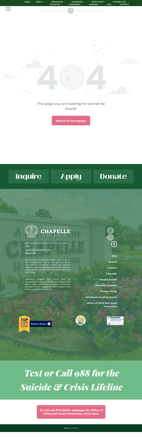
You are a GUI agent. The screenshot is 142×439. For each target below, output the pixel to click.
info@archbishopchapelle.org (37, 250)
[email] (110, 231)
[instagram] (110, 237)
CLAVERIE (74, 428)
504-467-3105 (30, 253)
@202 (66, 428)
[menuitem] (27, 2)
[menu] (8, 9)
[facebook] (114, 244)
